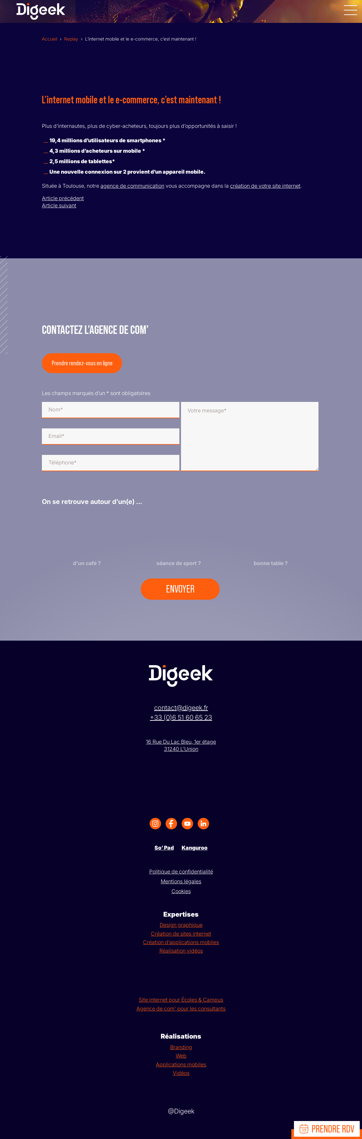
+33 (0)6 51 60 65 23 (181, 717)
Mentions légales (181, 881)
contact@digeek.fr (181, 708)
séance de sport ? (178, 563)
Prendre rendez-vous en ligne (82, 363)
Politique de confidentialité (181, 871)
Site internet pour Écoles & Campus (181, 999)
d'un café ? (87, 563)
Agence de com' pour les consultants (181, 1008)
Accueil (49, 39)
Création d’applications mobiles (181, 942)
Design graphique (181, 925)
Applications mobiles (181, 1064)
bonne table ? (271, 563)
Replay (71, 39)
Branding (181, 1047)
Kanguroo (195, 847)
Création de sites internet (181, 933)
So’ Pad (164, 847)
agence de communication (132, 185)
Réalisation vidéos (181, 950)
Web (181, 1055)
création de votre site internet (265, 185)
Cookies (181, 891)
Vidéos (181, 1073)
